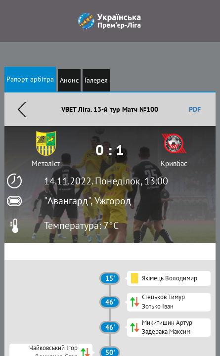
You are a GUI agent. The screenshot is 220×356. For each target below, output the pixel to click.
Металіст (46, 163)
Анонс (69, 80)
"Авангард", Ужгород (87, 200)
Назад (21, 109)
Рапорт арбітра (30, 79)
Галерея (96, 80)
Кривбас (174, 163)
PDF (195, 109)
